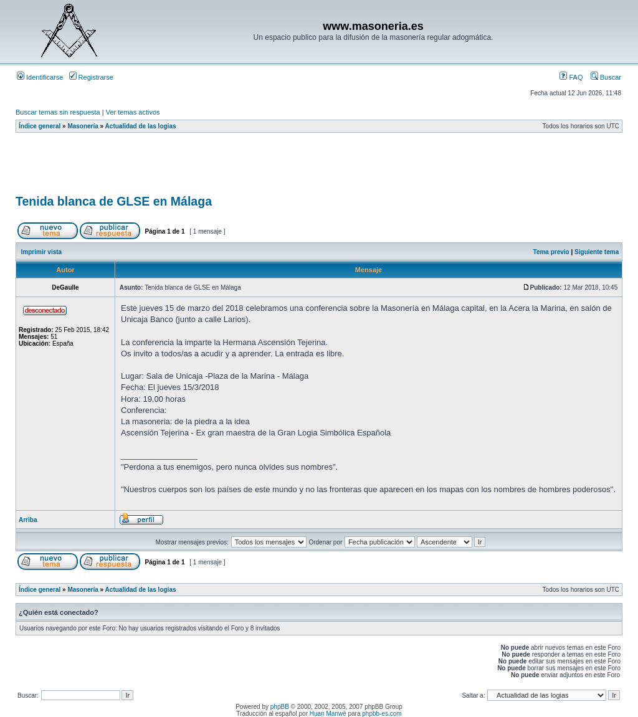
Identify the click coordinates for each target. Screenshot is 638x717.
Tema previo (551, 252)
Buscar (606, 77)
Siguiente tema (596, 252)
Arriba (28, 519)
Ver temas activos (133, 112)
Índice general (39, 126)
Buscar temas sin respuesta (58, 112)
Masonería (82, 126)
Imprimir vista (41, 252)
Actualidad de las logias (140, 126)
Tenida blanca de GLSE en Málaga (114, 201)
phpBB (279, 706)
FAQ (571, 77)
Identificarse (40, 77)
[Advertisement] (242, 168)
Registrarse (91, 77)
